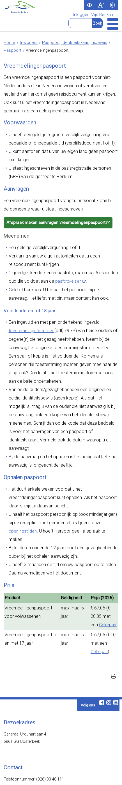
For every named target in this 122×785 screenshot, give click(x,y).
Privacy (72, 775)
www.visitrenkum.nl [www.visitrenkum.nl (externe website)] (39, 753)
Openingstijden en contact (26, 694)
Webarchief (18, 775)
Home (9, 42)
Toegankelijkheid (47, 775)
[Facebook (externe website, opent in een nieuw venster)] (101, 611)
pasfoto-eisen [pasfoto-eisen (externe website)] (53, 261)
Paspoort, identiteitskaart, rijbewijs (70, 42)
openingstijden (94, 453)
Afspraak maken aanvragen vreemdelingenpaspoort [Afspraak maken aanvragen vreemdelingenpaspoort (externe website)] (53, 208)
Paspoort (12, 50)
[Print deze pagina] (113, 585)
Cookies (90, 775)
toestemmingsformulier (30, 306)
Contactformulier (21, 707)
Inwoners (27, 42)
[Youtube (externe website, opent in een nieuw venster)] (115, 611)
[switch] (90, 5)
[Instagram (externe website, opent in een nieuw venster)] (108, 611)
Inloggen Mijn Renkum (95, 15)
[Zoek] (98, 23)
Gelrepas (97, 537)
